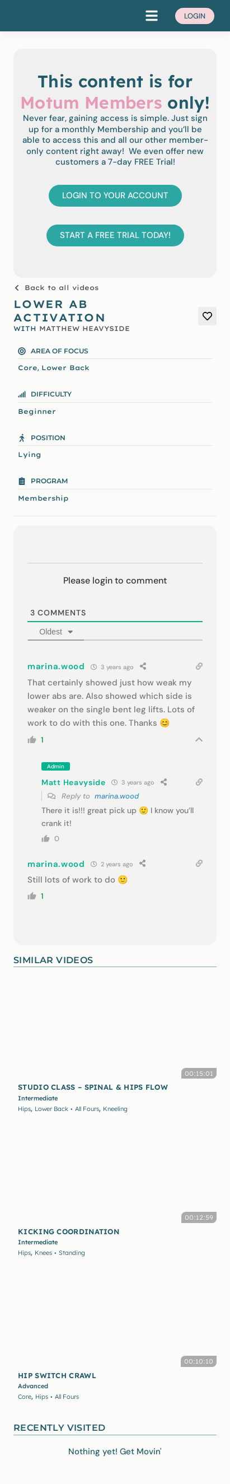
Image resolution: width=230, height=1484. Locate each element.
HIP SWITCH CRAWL (57, 1375)
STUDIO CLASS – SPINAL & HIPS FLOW (93, 1086)
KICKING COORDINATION (68, 1231)
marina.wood (117, 796)
